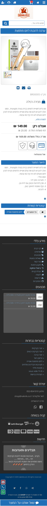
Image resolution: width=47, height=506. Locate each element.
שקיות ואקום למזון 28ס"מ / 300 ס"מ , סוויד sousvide (19, 295)
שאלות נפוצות (37, 258)
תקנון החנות (37, 264)
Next (23, 446)
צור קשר (39, 261)
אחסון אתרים (21, 497)
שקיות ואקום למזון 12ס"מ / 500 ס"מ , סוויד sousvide (19, 302)
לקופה (40, 274)
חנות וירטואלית (12, 495)
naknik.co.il (23, 477)
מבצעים (39, 255)
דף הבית (39, 248)
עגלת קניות (38, 271)
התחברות (38, 281)
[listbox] (23, 230)
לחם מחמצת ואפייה (14, 212)
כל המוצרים (31, 212)
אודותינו (39, 251)
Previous (23, 469)
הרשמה (39, 278)
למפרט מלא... (40, 119)
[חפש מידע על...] (23, 23)
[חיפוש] (5, 23)
